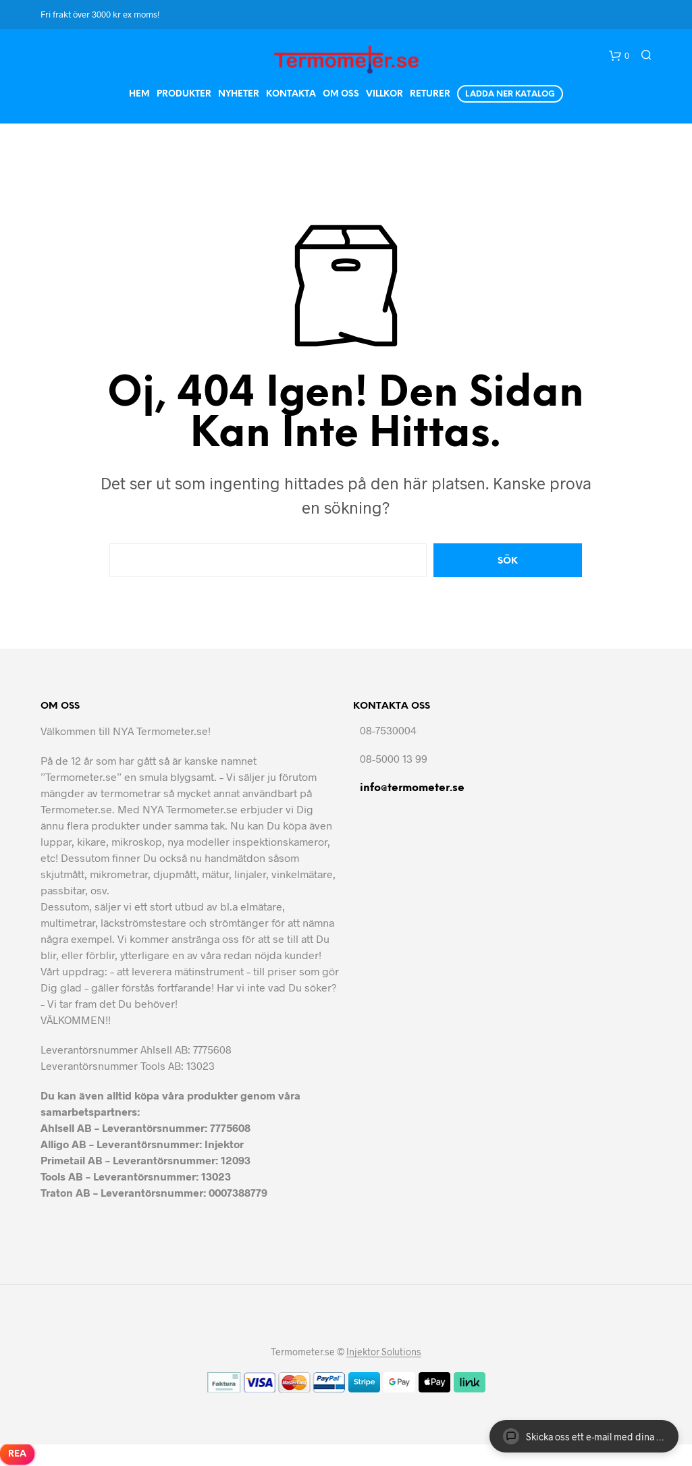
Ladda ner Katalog (510, 94)
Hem (139, 94)
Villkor (384, 94)
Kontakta (291, 94)
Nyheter (238, 94)
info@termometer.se (412, 788)
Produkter (184, 94)
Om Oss (341, 94)
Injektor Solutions (383, 1352)
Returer (430, 94)
